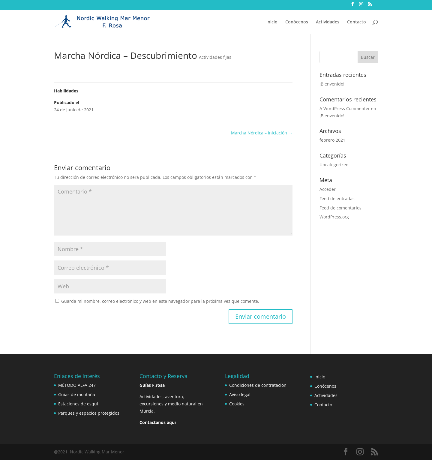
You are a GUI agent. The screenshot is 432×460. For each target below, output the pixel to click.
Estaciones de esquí (78, 404)
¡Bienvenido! (332, 84)
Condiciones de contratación (257, 385)
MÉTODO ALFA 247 (77, 385)
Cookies (236, 404)
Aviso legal (239, 394)
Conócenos (296, 22)
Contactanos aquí (158, 422)
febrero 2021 (332, 140)
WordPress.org (334, 217)
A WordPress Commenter (345, 108)
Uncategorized (334, 164)
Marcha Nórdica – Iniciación (261, 133)
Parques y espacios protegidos (88, 413)
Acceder (328, 189)
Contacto (356, 22)
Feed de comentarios (341, 208)
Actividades (327, 22)
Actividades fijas (215, 57)
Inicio (272, 22)
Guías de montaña (76, 394)
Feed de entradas (337, 198)
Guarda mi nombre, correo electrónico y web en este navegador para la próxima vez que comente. (160, 301)
